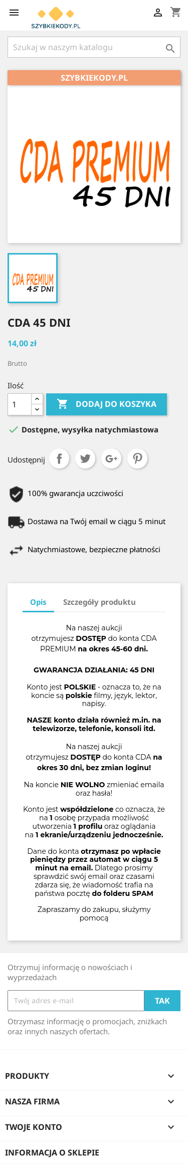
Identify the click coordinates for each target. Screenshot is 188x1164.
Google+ (111, 458)
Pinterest (137, 458)
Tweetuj (85, 458)
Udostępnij (59, 458)
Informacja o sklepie (52, 1152)
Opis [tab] (38, 602)
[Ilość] (20, 404)
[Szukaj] (94, 47)
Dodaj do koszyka (106, 404)
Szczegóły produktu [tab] (99, 602)
